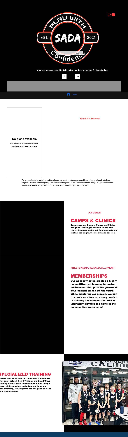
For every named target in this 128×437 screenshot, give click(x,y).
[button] (111, 14)
